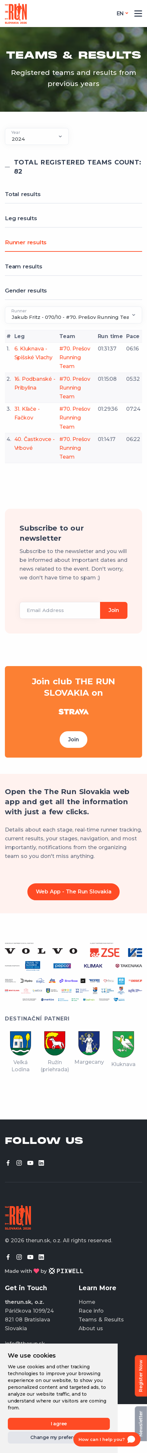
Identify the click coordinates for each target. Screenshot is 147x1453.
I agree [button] (59, 1424)
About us (91, 1328)
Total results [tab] (22, 194)
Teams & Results (101, 1320)
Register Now (141, 1376)
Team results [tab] (23, 266)
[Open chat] (106, 1439)
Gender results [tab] (26, 290)
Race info (91, 1311)
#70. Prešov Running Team (74, 357)
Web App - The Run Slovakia (73, 892)
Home (87, 1302)
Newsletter (141, 1424)
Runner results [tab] (26, 242)
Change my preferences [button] (58, 1437)
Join (73, 739)
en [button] (120, 13)
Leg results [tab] (21, 218)
